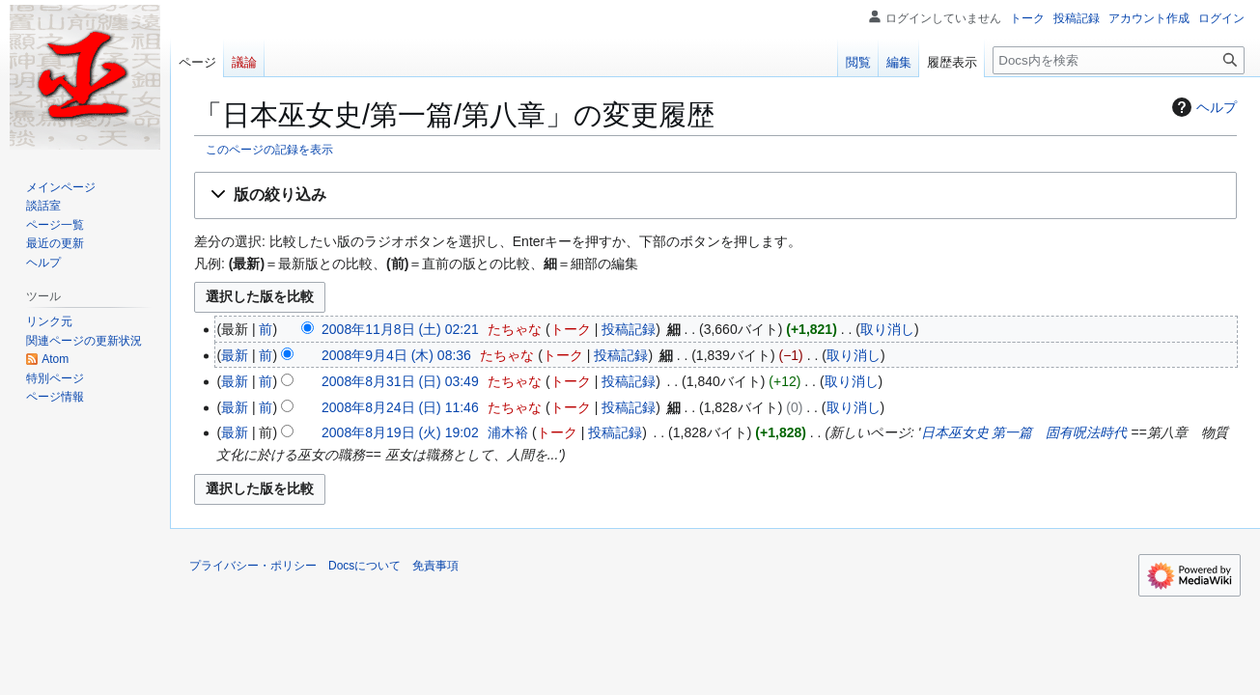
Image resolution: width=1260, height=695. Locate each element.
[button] (715, 195)
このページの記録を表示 (269, 149)
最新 (234, 355)
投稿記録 (629, 329)
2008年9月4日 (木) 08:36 (396, 355)
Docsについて (364, 565)
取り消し (887, 329)
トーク (570, 329)
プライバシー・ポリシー (253, 565)
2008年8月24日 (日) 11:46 (400, 407)
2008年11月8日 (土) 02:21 (400, 329)
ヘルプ (1202, 107)
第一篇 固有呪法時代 (1059, 432)
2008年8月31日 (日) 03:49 (400, 381)
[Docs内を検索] (1119, 60)
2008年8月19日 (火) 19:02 (400, 432)
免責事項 (435, 565)
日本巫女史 (955, 432)
